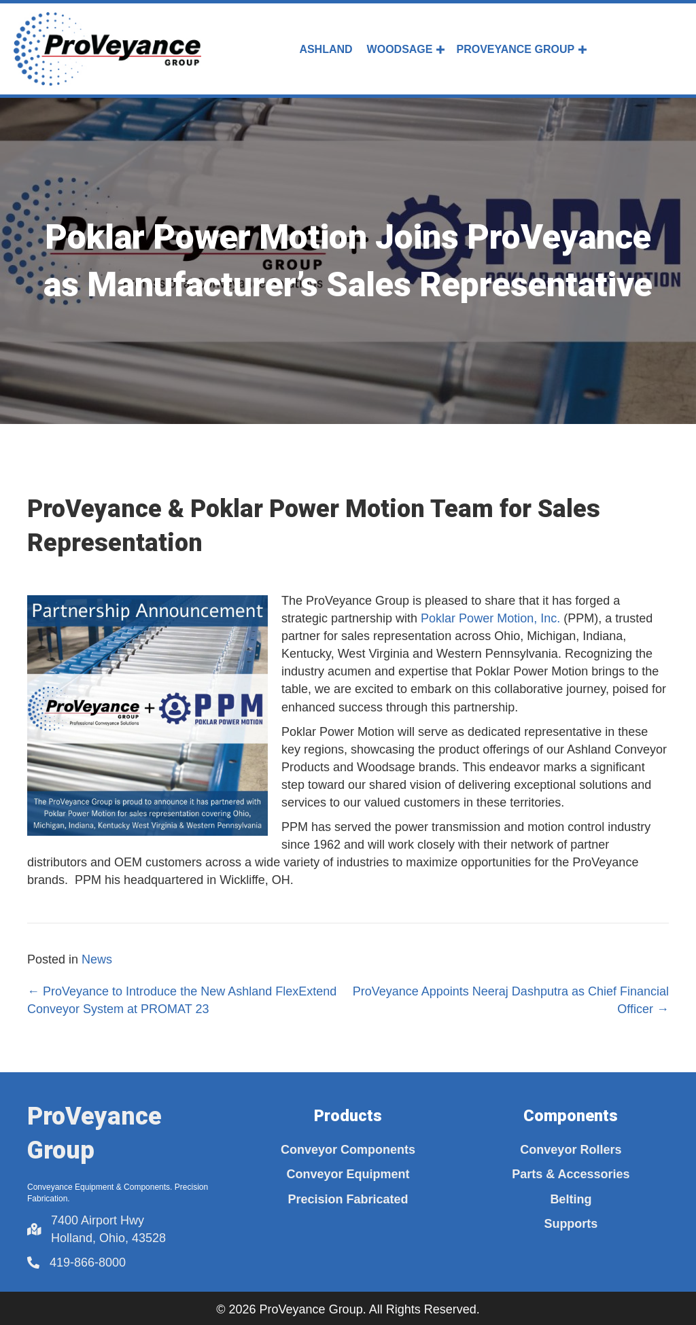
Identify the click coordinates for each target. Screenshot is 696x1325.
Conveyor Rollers (570, 1149)
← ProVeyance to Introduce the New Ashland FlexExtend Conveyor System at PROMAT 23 (181, 1000)
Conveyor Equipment (347, 1174)
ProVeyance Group (515, 49)
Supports (570, 1224)
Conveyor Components (348, 1149)
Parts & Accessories (570, 1174)
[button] (440, 49)
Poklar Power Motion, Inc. (490, 618)
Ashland (325, 49)
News (97, 959)
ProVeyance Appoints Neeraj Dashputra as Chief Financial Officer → (511, 1000)
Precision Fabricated (348, 1199)
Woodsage (400, 49)
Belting (570, 1199)
